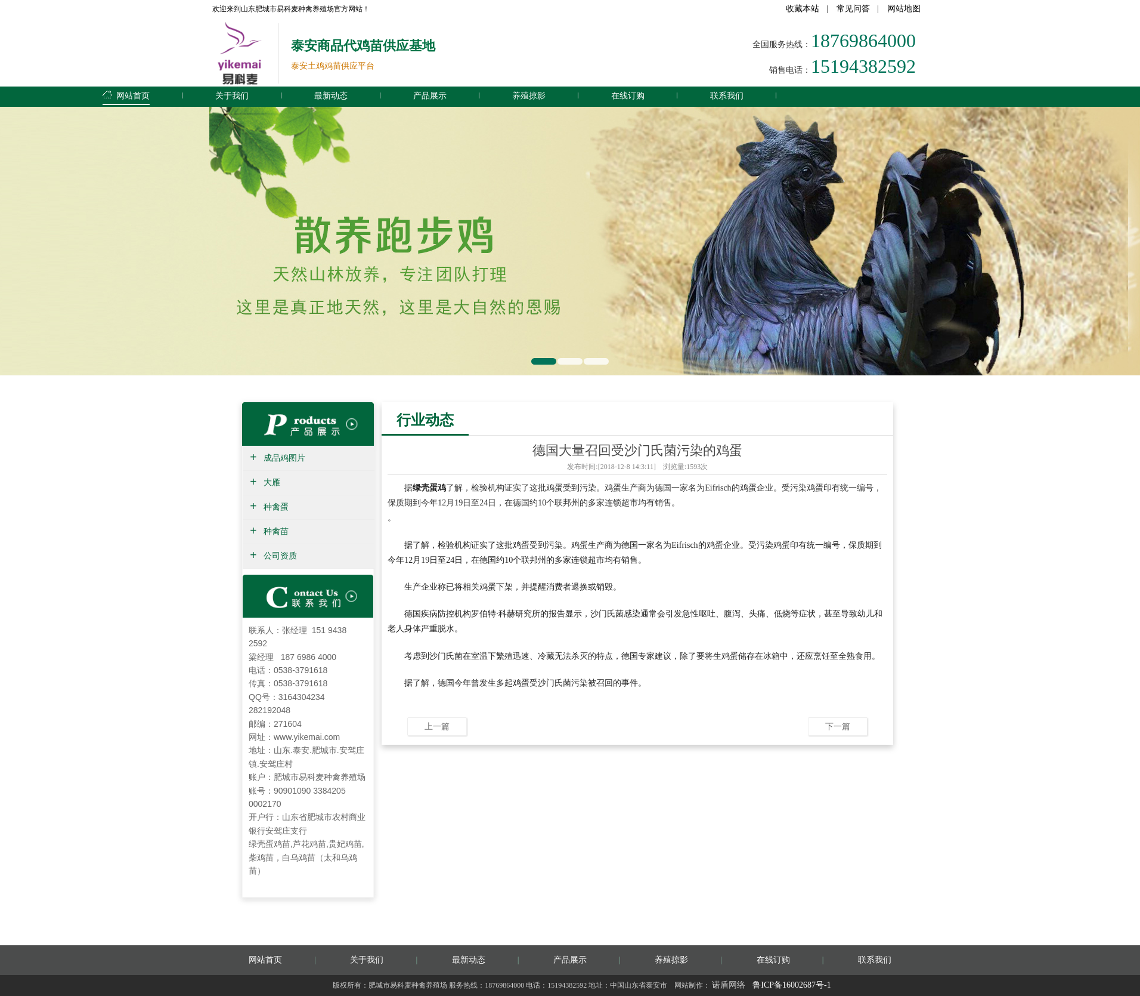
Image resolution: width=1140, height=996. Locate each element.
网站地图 (904, 8)
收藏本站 (802, 8)
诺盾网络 (728, 984)
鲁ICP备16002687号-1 (791, 984)
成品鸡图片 (284, 458)
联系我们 (727, 95)
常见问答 (853, 8)
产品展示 (430, 95)
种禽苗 (276, 531)
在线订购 (628, 95)
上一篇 (437, 726)
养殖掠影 (529, 95)
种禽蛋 (276, 506)
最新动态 (331, 95)
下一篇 (837, 726)
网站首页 (126, 93)
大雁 (272, 482)
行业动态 (425, 420)
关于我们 (232, 95)
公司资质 (280, 555)
